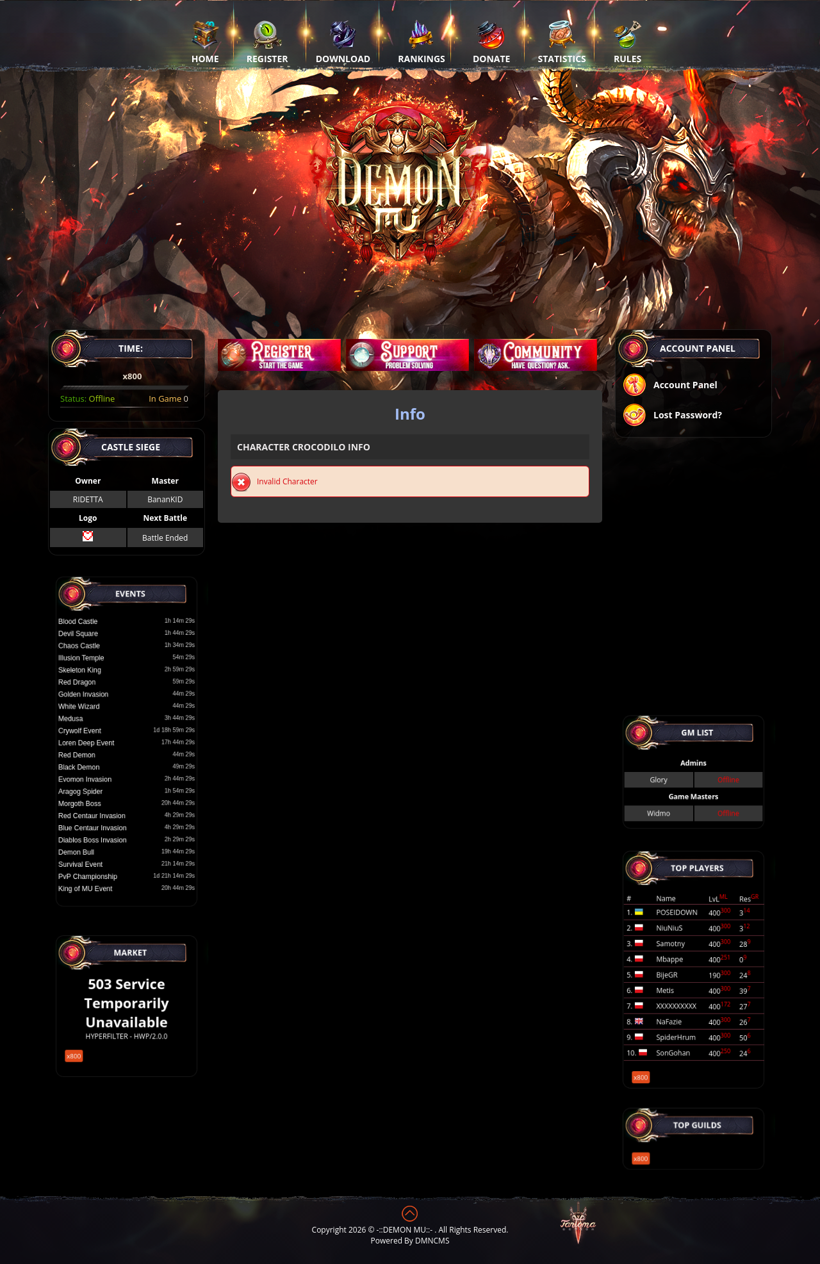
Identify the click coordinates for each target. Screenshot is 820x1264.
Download (343, 42)
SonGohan (679, 1025)
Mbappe (677, 962)
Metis (674, 983)
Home (205, 42)
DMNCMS (432, 1240)
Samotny (677, 951)
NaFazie (676, 1004)
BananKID (165, 499)
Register (267, 42)
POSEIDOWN (682, 930)
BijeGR (675, 973)
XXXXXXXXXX (681, 994)
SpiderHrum (681, 1015)
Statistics (562, 42)
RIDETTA (88, 499)
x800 (90, 1039)
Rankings (421, 42)
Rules (627, 42)
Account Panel (670, 386)
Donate (492, 42)
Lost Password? (672, 416)
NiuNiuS (677, 941)
